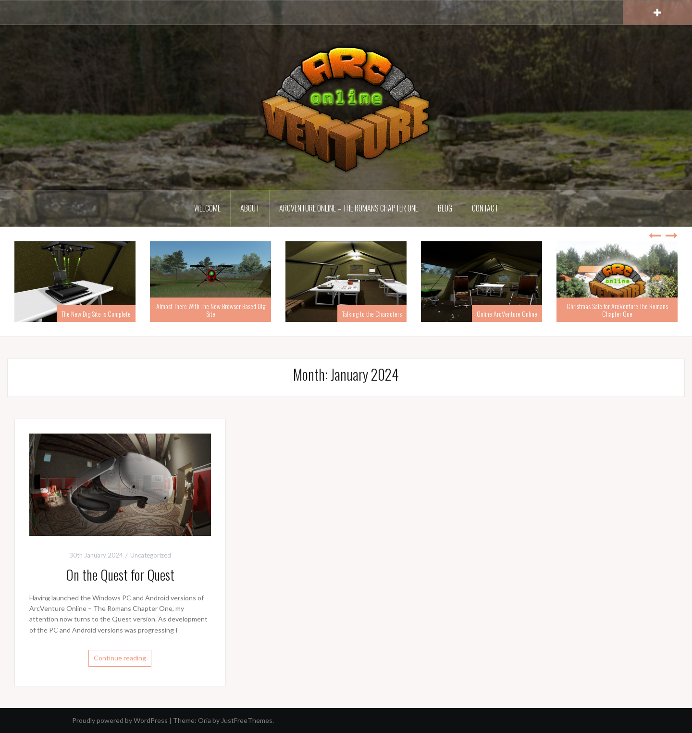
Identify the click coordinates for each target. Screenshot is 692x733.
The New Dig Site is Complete (96, 314)
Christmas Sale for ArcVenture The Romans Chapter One (617, 309)
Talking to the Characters (372, 314)
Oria (204, 720)
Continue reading (120, 658)
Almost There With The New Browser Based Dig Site (210, 309)
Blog (445, 208)
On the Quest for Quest (120, 574)
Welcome (207, 208)
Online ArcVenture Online (507, 314)
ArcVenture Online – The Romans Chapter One (348, 208)
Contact (485, 208)
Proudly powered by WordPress (120, 720)
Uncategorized (150, 555)
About (250, 208)
